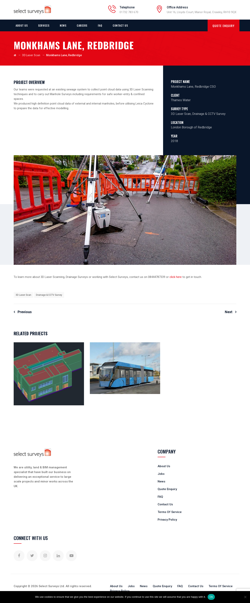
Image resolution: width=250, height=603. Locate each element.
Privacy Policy (167, 519)
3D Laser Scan (23, 295)
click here (176, 277)
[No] (245, 597)
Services (43, 25)
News (63, 25)
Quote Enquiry (167, 489)
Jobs (161, 474)
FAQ (100, 25)
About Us (22, 25)
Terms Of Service (170, 512)
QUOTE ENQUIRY (223, 25)
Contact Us (120, 25)
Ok (211, 596)
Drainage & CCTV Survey (49, 295)
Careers (82, 25)
